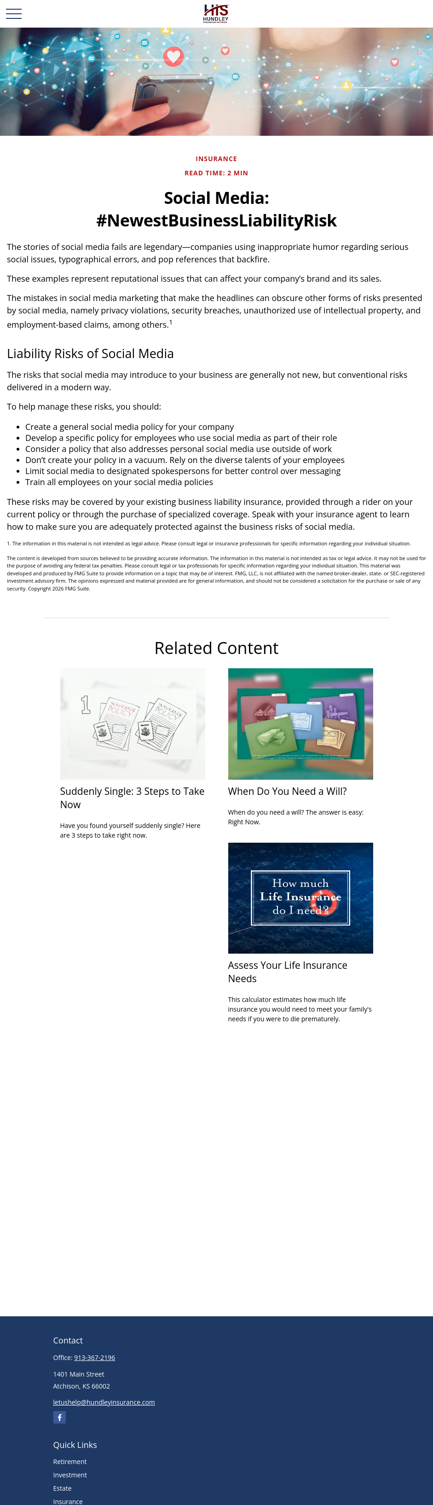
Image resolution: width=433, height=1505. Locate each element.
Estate (62, 1488)
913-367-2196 (94, 1357)
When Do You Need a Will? (287, 791)
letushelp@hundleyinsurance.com (104, 1402)
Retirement (70, 1461)
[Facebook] (59, 1417)
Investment (70, 1474)
